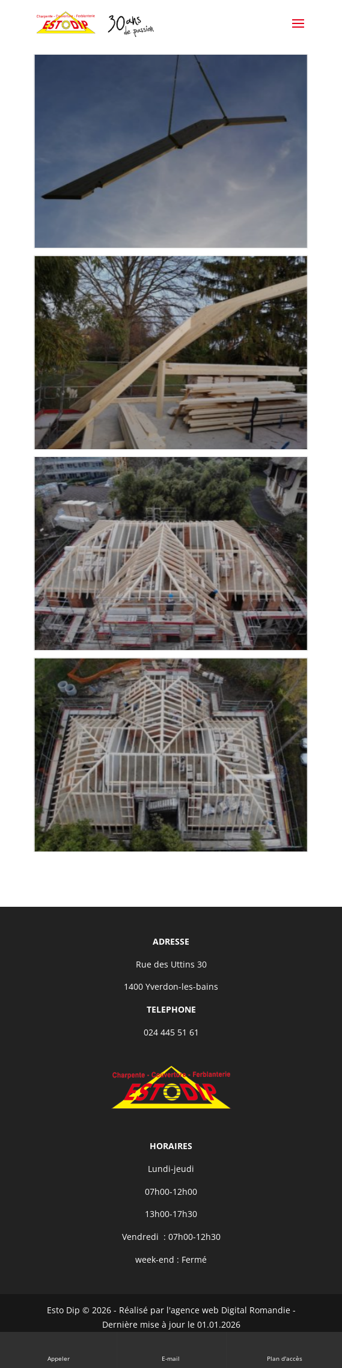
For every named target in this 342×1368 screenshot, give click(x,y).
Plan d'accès (284, 1350)
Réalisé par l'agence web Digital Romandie (204, 1310)
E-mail (172, 1350)
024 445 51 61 (171, 1032)
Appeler (58, 1350)
